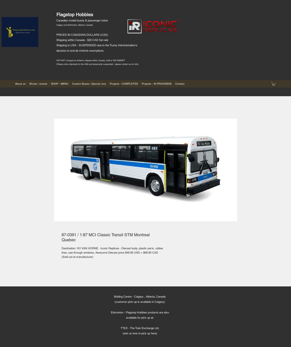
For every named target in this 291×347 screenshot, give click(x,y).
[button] (273, 84)
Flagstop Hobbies (74, 14)
